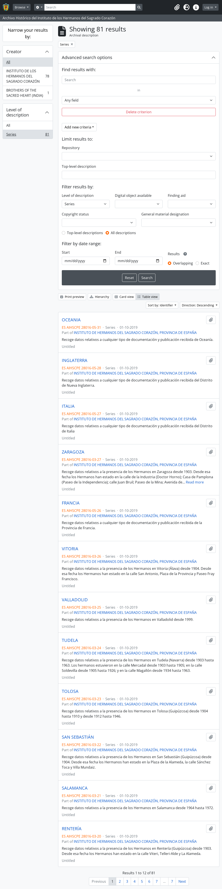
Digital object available (133, 195)
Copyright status (75, 214)
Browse (20, 7)
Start (66, 252)
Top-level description (79, 166)
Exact (205, 263)
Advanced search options (87, 57)
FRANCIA (71, 503)
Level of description (17, 112)
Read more (195, 482)
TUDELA (70, 640)
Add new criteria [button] (78, 127)
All (8, 62)
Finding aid (177, 195)
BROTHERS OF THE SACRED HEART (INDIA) (27, 93)
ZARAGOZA (73, 452)
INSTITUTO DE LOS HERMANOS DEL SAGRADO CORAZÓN (27, 76)
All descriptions (123, 232)
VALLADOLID (75, 599)
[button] (177, 7)
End (118, 252)
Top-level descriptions (85, 232)
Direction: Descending (198, 305)
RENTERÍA (72, 828)
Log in (209, 7)
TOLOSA (70, 691)
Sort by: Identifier (161, 305)
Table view (147, 297)
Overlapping (183, 263)
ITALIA (68, 406)
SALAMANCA (75, 788)
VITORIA (70, 548)
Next (182, 881)
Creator (13, 51)
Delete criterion (139, 112)
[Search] (90, 7)
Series (27, 135)
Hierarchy (99, 297)
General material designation (165, 214)
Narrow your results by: (28, 33)
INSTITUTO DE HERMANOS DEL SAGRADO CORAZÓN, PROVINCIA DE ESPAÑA (135, 332)
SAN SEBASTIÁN (78, 737)
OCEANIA (71, 319)
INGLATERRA (74, 360)
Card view (124, 297)
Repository (71, 147)
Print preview (72, 297)
